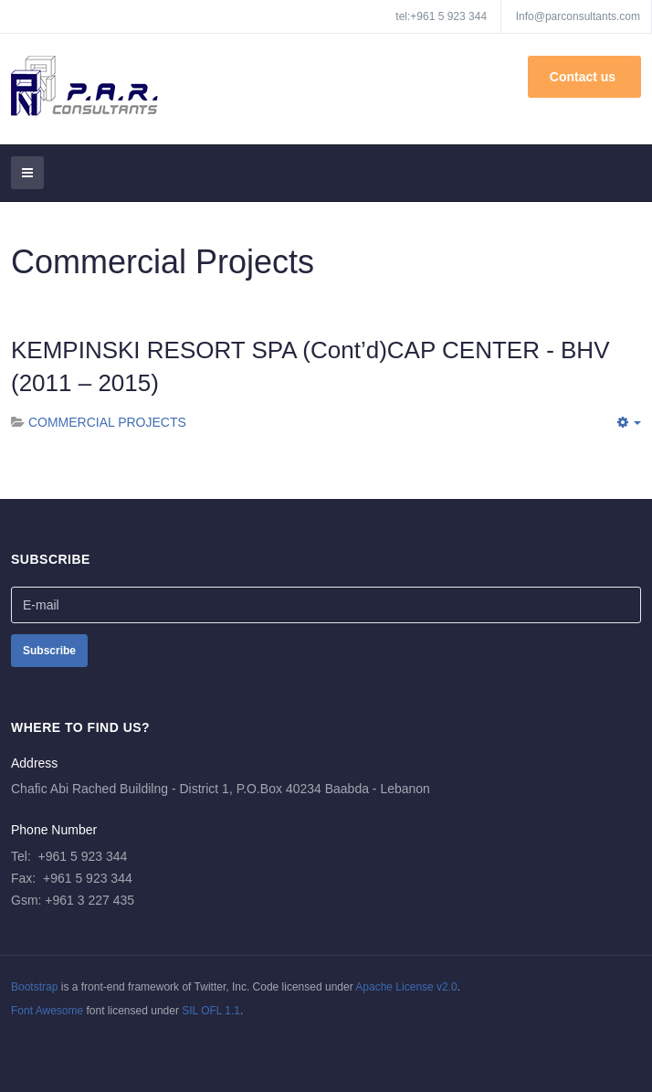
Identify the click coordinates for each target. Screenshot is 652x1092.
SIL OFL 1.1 (211, 1010)
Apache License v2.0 (406, 987)
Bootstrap (34, 987)
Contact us (584, 76)
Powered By (94, 1047)
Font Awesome (47, 1010)
